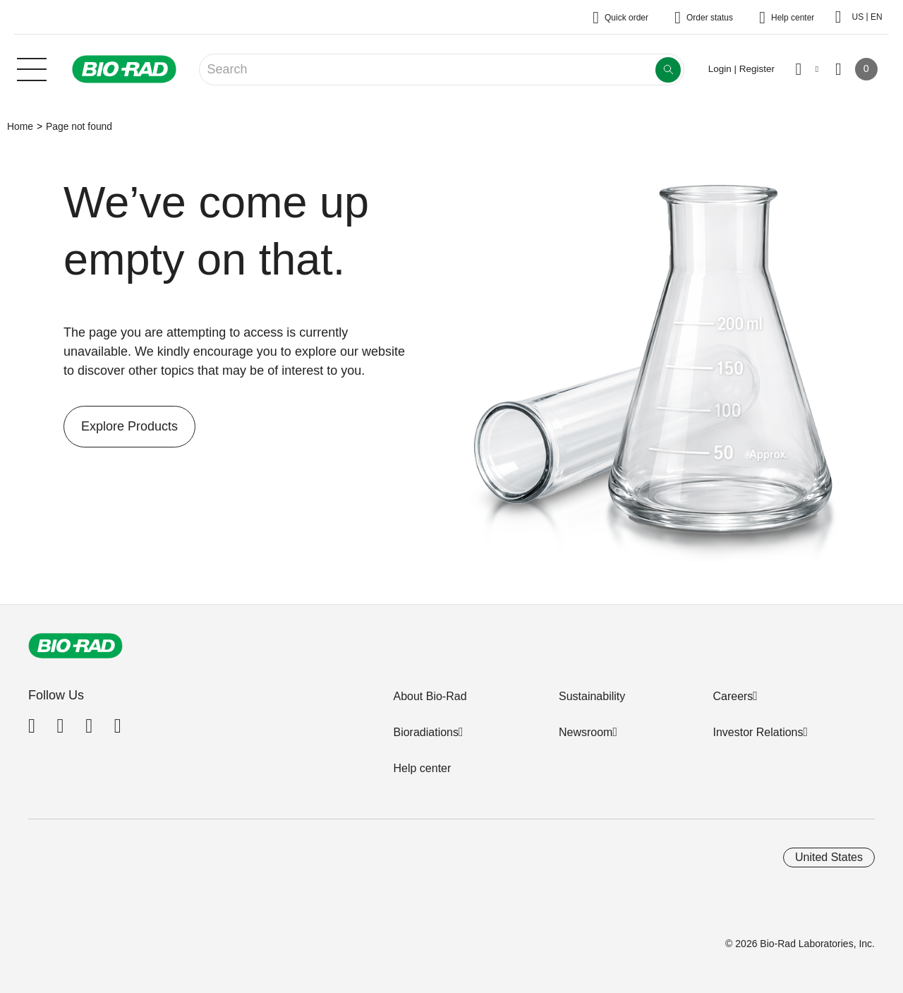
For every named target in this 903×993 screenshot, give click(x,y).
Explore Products (120, 426)
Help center (422, 768)
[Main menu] (31, 68)
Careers (733, 696)
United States (829, 857)
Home (20, 126)
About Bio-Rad (429, 696)
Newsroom (585, 732)
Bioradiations (426, 732)
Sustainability (592, 696)
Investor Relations (758, 732)
